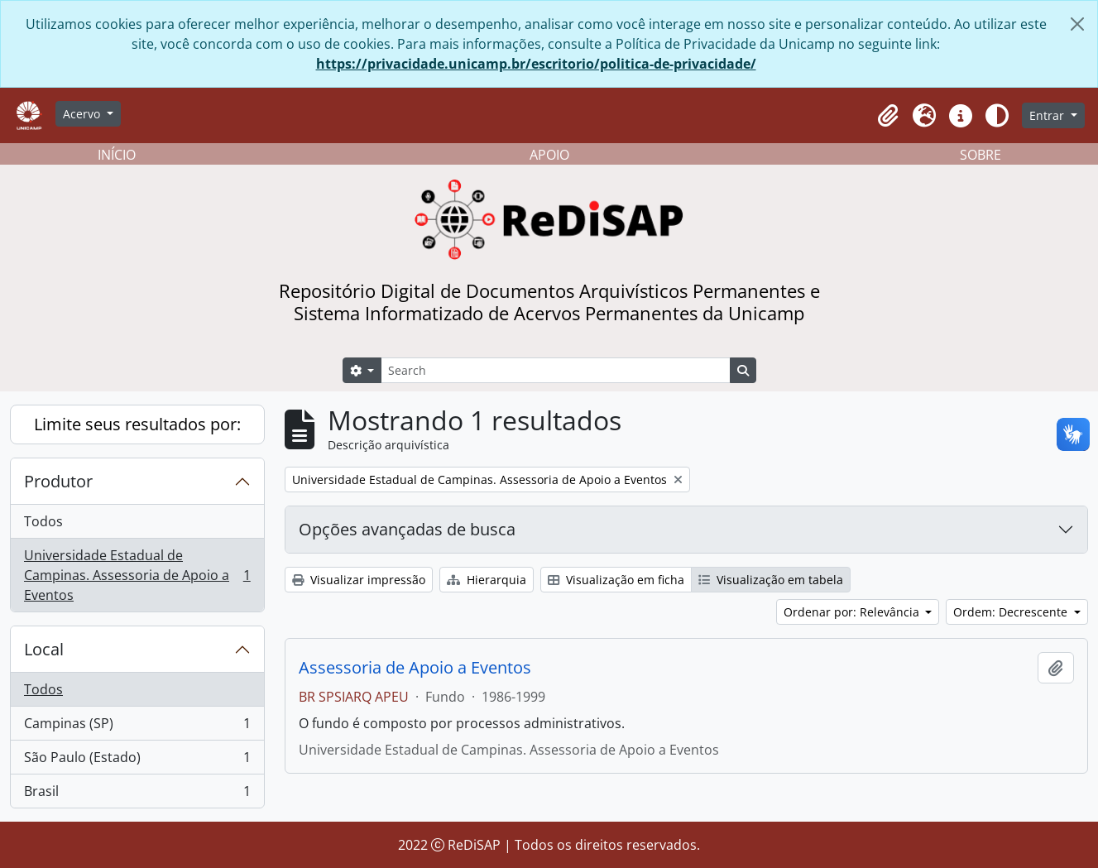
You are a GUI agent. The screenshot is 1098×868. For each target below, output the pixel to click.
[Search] (555, 370)
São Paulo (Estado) (137, 760)
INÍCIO (117, 155)
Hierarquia (486, 579)
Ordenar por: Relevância (853, 612)
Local (44, 649)
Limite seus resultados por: (137, 424)
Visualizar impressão (358, 579)
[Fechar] (1077, 24)
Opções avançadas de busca (407, 529)
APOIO (549, 155)
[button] (888, 116)
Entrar (1048, 115)
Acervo (83, 114)
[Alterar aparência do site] (997, 116)
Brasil (137, 794)
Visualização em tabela (770, 579)
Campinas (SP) (137, 727)
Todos (43, 521)
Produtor (58, 481)
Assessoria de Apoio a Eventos (415, 668)
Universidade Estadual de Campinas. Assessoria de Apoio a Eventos (137, 575)
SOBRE (980, 155)
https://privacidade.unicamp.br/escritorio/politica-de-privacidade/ (536, 64)
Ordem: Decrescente (1012, 612)
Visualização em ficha (616, 579)
